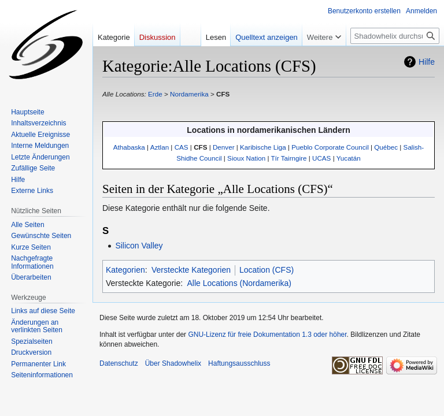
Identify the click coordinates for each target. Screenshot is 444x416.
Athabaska (129, 147)
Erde (155, 94)
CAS (181, 147)
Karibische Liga (263, 147)
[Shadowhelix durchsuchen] (394, 36)
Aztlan (159, 147)
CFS (223, 94)
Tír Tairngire (289, 158)
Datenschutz (118, 363)
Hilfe (427, 61)
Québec (386, 147)
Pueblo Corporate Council (329, 147)
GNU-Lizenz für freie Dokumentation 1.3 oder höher (267, 334)
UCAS (321, 158)
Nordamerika (189, 94)
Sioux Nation (246, 158)
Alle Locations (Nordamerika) (239, 283)
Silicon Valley (138, 245)
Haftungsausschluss (239, 363)
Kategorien (125, 269)
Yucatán (348, 158)
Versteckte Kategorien (191, 269)
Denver (224, 147)
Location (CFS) (266, 269)
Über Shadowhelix (173, 363)
